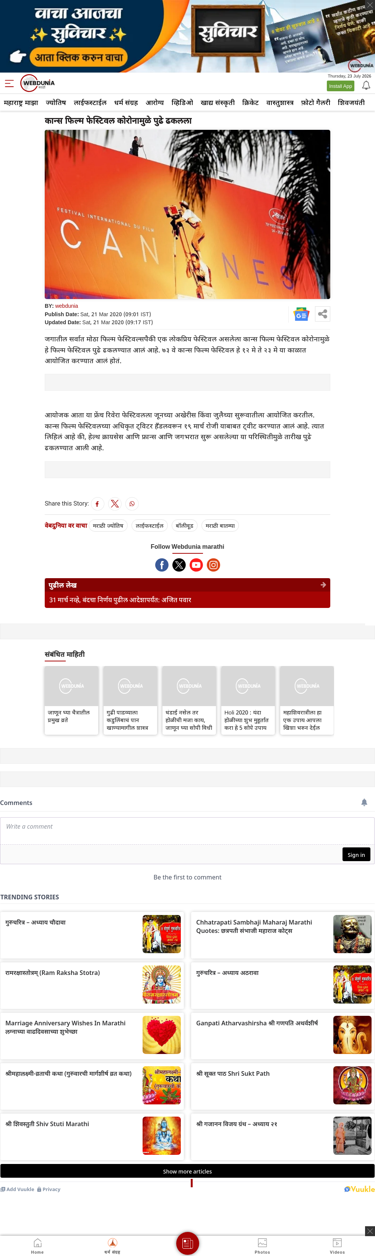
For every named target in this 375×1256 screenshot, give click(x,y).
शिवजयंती (351, 102)
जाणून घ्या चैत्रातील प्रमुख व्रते (69, 716)
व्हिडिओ (182, 102)
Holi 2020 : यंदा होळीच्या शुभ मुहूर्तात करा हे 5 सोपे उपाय (246, 719)
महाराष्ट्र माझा (21, 102)
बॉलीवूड (184, 525)
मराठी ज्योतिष (108, 525)
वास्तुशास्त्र (280, 102)
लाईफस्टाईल (90, 102)
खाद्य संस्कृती (218, 102)
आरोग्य (155, 102)
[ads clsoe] (370, 1231)
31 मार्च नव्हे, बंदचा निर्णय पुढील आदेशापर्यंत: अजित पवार (120, 599)
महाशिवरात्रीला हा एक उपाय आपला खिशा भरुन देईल (302, 719)
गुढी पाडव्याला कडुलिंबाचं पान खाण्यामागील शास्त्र (127, 719)
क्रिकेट (250, 102)
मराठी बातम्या (220, 525)
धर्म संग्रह (126, 102)
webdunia (66, 305)
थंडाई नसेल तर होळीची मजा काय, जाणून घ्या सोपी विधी (189, 719)
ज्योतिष (56, 102)
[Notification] (365, 85)
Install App (340, 85)
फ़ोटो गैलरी (315, 102)
